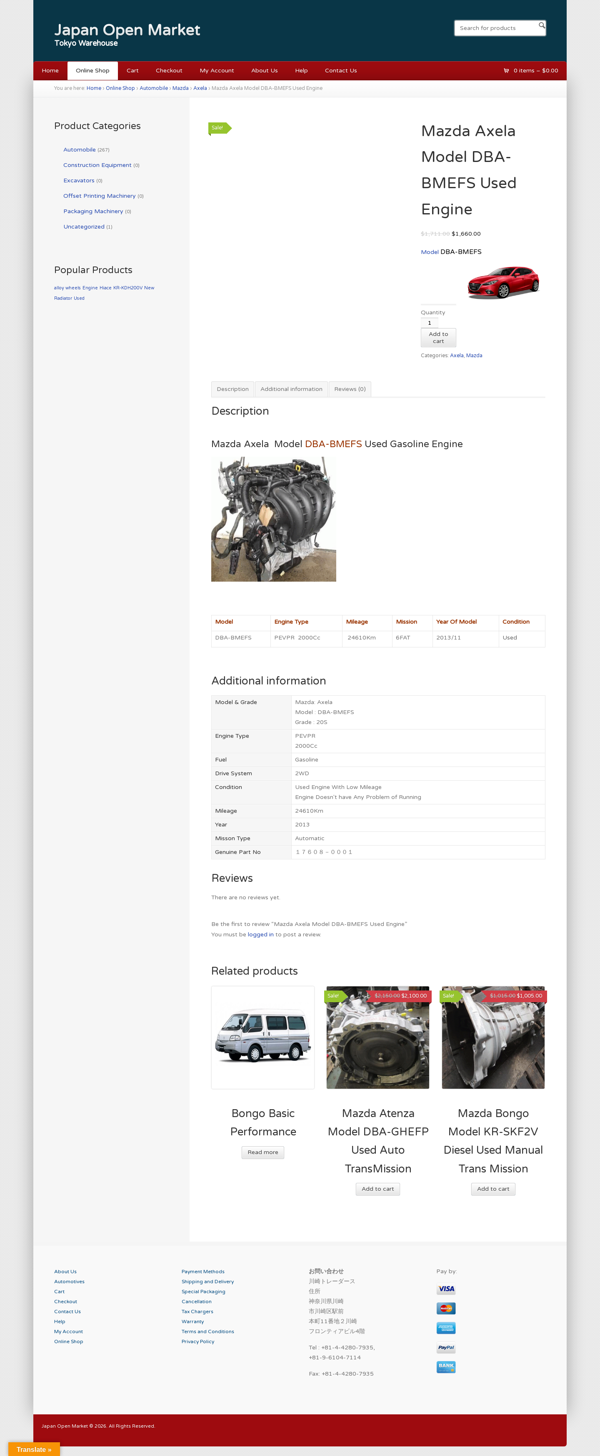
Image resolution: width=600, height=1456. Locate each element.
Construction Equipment (97, 165)
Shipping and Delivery (208, 1281)
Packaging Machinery (93, 211)
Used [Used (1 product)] (79, 298)
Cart (133, 70)
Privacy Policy (198, 1341)
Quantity (433, 312)
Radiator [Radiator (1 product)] (63, 298)
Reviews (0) (350, 389)
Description (233, 389)
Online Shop (93, 70)
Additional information (291, 389)
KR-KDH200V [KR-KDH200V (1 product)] (127, 288)
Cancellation (197, 1301)
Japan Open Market (127, 30)
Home (50, 70)
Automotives (69, 1281)
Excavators (79, 180)
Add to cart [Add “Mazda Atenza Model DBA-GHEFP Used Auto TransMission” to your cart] (378, 1188)
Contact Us (341, 70)
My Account (217, 70)
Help (301, 70)
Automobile (154, 88)
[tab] (232, 389)
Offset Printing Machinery (99, 195)
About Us (264, 70)
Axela (200, 88)
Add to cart (438, 338)
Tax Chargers (197, 1311)
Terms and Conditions (208, 1331)
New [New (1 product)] (149, 288)
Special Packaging (203, 1291)
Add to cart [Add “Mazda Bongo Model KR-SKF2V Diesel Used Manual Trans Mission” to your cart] (493, 1188)
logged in (261, 934)
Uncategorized (84, 226)
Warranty (193, 1321)
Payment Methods (203, 1271)
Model (430, 252)
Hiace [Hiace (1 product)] (106, 288)
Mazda (180, 88)
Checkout (169, 70)
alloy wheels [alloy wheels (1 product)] (67, 288)
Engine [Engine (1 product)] (90, 288)
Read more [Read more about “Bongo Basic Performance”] (263, 1152)
